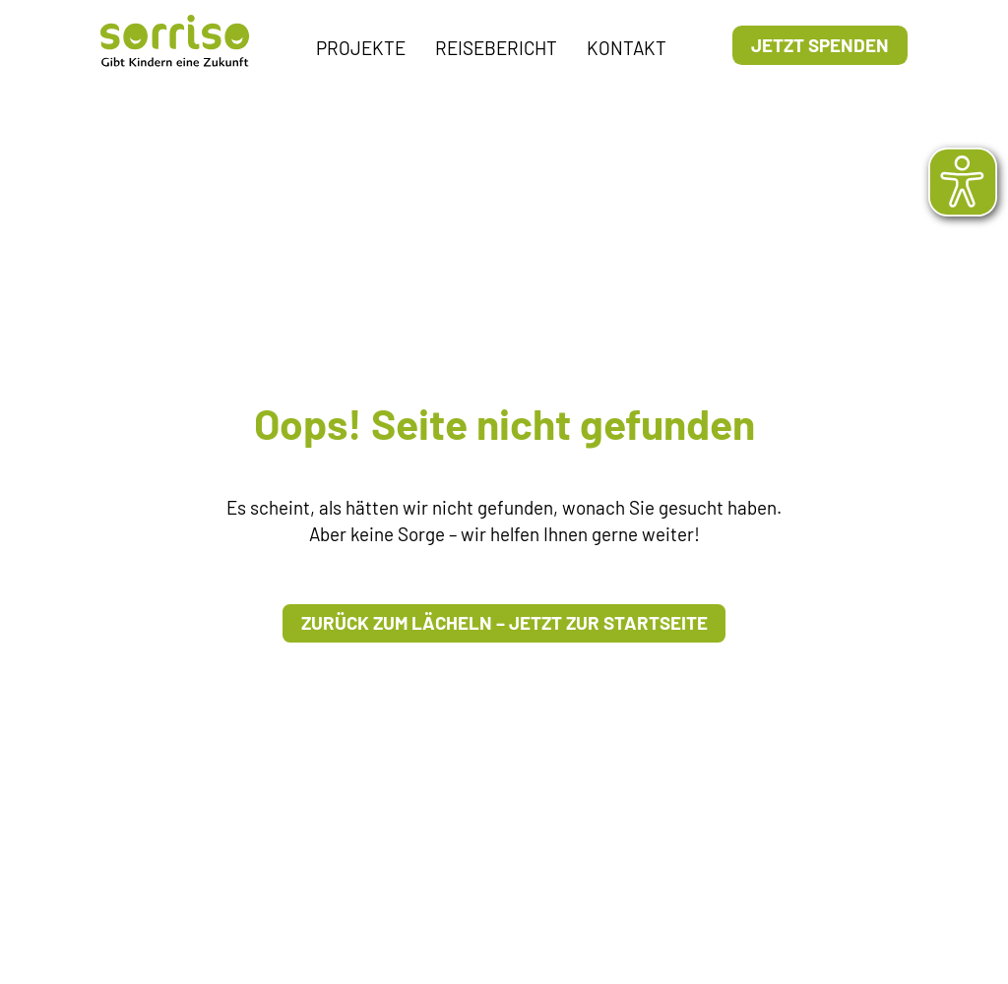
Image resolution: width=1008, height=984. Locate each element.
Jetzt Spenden (820, 44)
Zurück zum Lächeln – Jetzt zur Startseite (504, 622)
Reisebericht (496, 47)
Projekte (361, 47)
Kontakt (626, 47)
